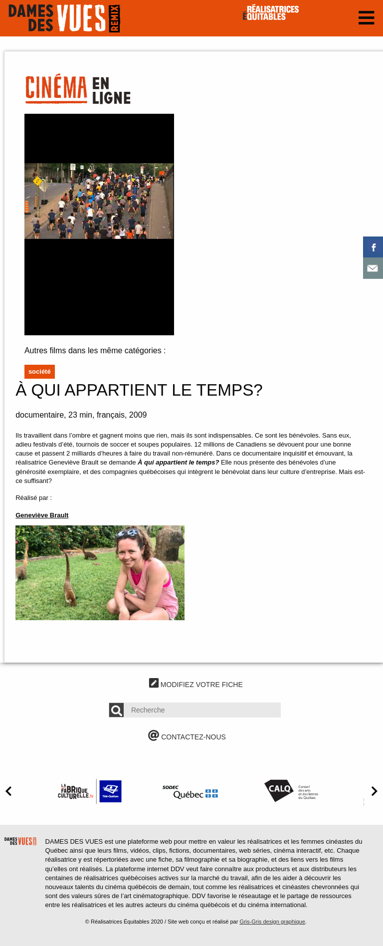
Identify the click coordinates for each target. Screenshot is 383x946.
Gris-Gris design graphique (272, 922)
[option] (90, 791)
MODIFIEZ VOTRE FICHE (196, 685)
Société (39, 371)
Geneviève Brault (41, 515)
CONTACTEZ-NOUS (187, 737)
